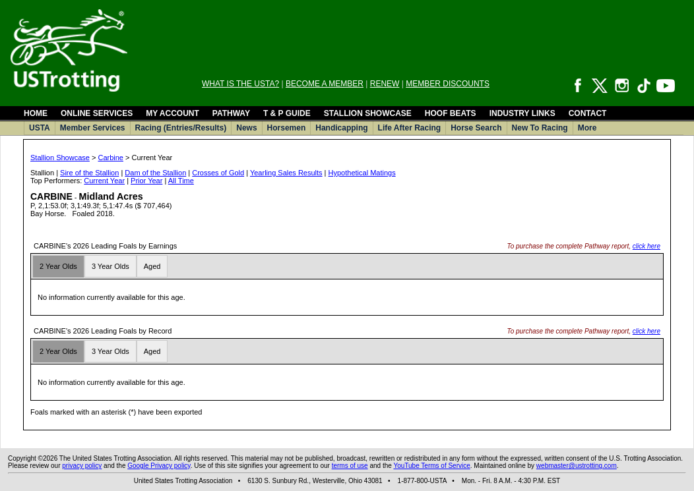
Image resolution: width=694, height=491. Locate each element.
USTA (39, 127)
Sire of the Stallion (89, 173)
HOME (35, 113)
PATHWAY (231, 113)
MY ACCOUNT (172, 113)
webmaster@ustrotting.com (576, 465)
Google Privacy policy (158, 465)
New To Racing (540, 127)
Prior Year (146, 181)
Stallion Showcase (60, 157)
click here (646, 246)
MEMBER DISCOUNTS (447, 83)
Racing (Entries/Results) (181, 127)
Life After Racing (409, 127)
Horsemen (286, 127)
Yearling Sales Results (286, 173)
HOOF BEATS (450, 113)
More (587, 127)
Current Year (104, 181)
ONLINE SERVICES (97, 113)
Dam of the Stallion (155, 173)
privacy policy (82, 465)
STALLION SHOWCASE (368, 113)
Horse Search (476, 127)
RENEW (385, 83)
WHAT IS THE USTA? (240, 83)
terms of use (350, 465)
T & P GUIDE (287, 113)
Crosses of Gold (218, 173)
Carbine (110, 157)
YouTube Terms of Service (431, 465)
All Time (181, 181)
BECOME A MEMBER (324, 83)
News (246, 127)
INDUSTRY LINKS (522, 113)
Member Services (92, 127)
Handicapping (341, 127)
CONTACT (588, 113)
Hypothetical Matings (362, 173)
